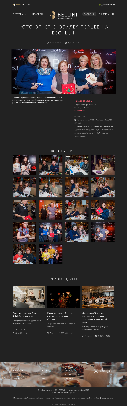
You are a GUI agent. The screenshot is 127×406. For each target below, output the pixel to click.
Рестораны (20, 14)
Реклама (43, 378)
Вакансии (43, 371)
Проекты (37, 14)
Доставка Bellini (72, 375)
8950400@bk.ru (80, 110)
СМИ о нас (69, 371)
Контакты (69, 378)
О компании (106, 14)
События (89, 14)
